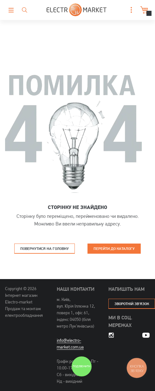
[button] (130, 10)
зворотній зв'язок (131, 303)
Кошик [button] (143, 10)
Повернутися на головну (44, 248)
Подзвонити (81, 366)
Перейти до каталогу (114, 248)
